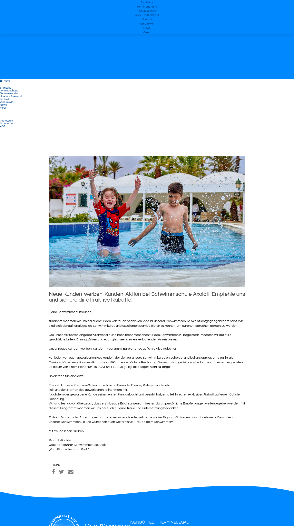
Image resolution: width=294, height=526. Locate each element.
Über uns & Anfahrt (147, 24)
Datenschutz (7, 123)
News (146, 45)
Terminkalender (147, 17)
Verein (147, 52)
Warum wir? (147, 38)
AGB (3, 126)
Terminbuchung (147, 10)
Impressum (6, 120)
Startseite (146, 4)
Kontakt (147, 31)
